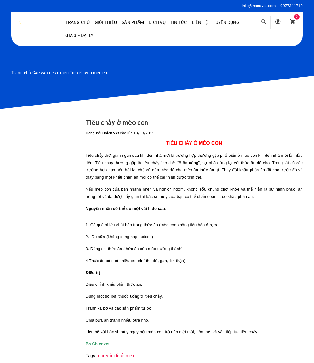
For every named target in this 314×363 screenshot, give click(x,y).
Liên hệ (200, 22)
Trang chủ (77, 22)
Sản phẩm (133, 22)
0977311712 (291, 5)
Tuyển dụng (226, 22)
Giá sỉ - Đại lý (79, 35)
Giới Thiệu (106, 22)
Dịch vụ (157, 22)
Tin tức (178, 22)
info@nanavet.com (259, 5)
